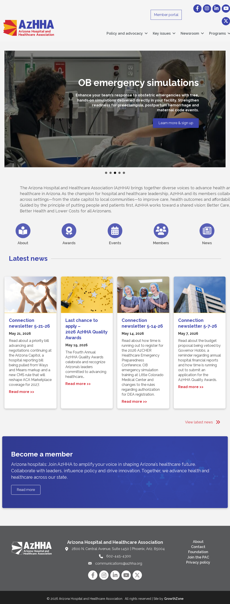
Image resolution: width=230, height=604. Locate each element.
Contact (198, 544)
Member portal (166, 15)
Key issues (162, 32)
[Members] (161, 242)
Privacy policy (198, 560)
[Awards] (69, 242)
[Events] (115, 242)
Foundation (198, 550)
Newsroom (190, 32)
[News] (207, 242)
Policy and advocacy (125, 32)
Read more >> (21, 389)
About (198, 539)
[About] (23, 242)
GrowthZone (174, 596)
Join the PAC (198, 555)
